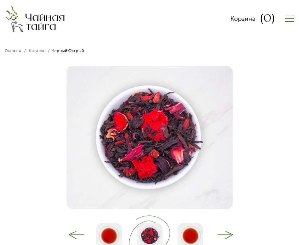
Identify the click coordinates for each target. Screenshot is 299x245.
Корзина (252, 19)
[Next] (225, 235)
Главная (13, 50)
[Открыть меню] (289, 19)
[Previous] (76, 235)
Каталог (37, 50)
